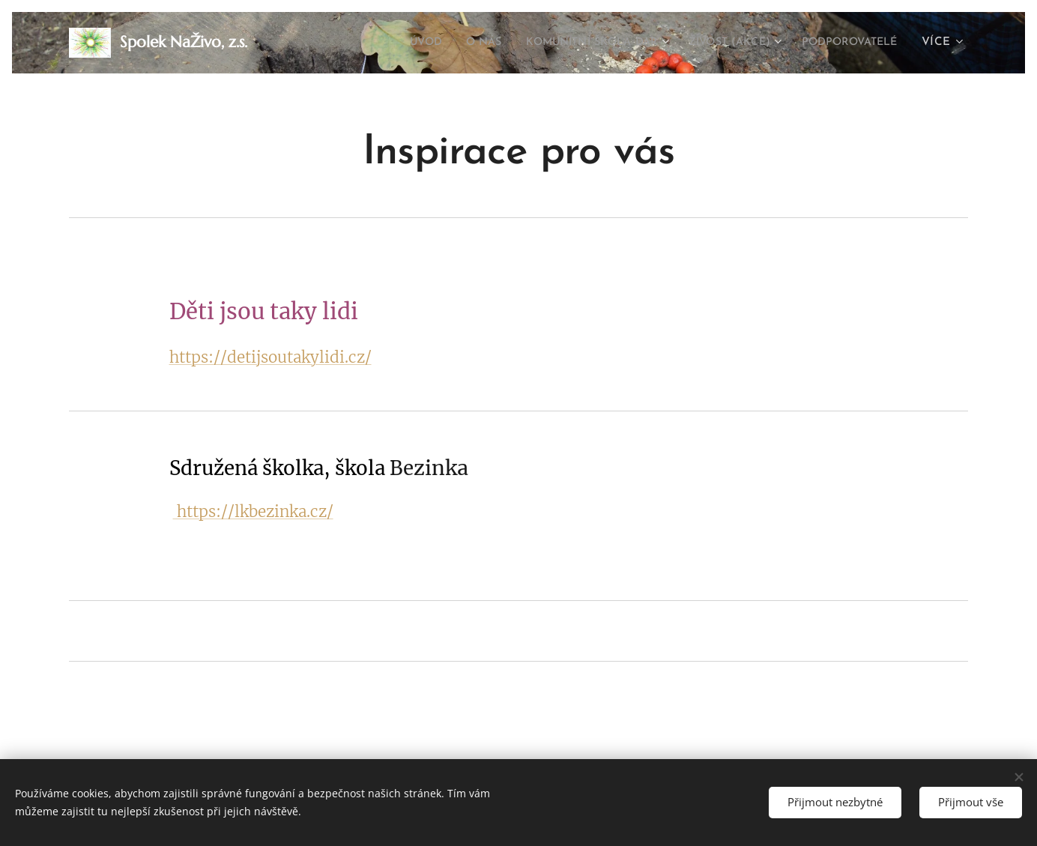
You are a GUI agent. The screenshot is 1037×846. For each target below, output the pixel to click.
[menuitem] (381, 42)
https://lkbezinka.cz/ (253, 512)
